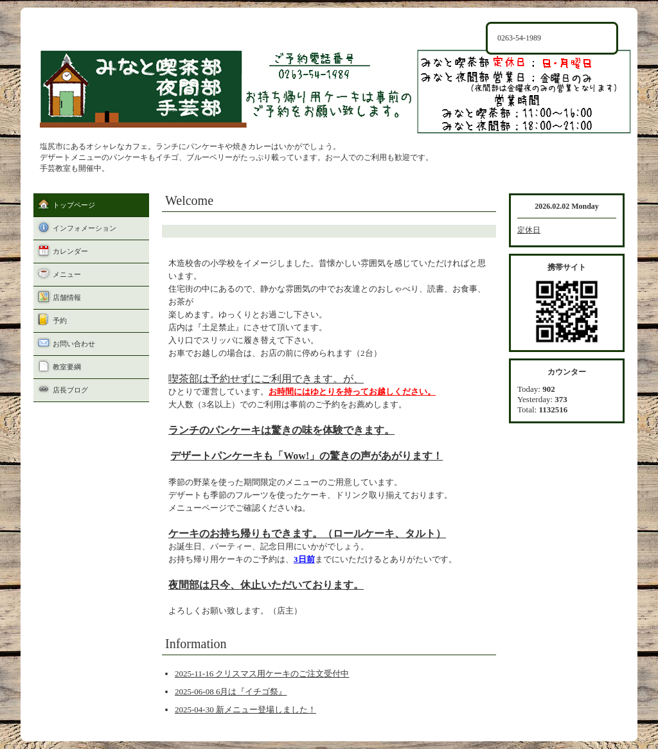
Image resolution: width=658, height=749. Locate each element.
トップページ (74, 205)
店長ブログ (70, 390)
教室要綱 (67, 367)
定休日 (528, 229)
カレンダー (70, 251)
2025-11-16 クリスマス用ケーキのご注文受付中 (262, 673)
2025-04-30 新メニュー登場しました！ (245, 709)
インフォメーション (84, 228)
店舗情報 (67, 297)
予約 (60, 320)
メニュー (67, 274)
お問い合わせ (74, 344)
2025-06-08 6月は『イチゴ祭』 (231, 691)
